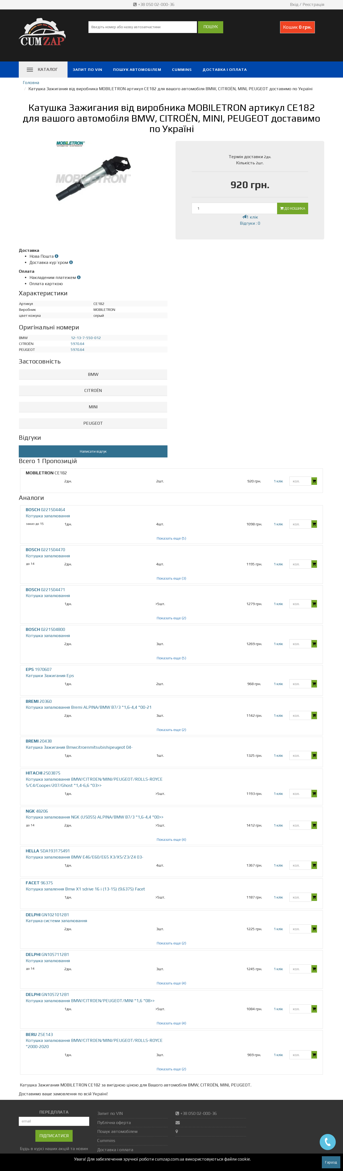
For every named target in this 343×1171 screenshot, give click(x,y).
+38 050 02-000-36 (154, 4)
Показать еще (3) (171, 578)
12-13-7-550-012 (86, 338)
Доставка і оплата (225, 69)
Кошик (297, 27)
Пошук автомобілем (137, 69)
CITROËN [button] (93, 390)
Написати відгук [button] (93, 451)
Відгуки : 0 (250, 223)
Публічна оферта (114, 1122)
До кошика (292, 208)
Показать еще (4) (171, 839)
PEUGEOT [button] (93, 423)
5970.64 (77, 343)
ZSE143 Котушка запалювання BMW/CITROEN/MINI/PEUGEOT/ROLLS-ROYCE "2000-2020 (94, 1040)
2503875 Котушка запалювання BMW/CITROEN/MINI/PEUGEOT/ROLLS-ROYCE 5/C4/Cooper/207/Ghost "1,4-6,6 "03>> (94, 779)
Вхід (294, 4)
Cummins (182, 69)
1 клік (250, 217)
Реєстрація (313, 4)
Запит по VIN (87, 69)
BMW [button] (93, 374)
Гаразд (331, 1162)
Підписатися (54, 1135)
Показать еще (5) (171, 538)
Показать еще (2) (171, 618)
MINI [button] (93, 406)
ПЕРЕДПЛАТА (54, 1112)
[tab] (93, 374)
